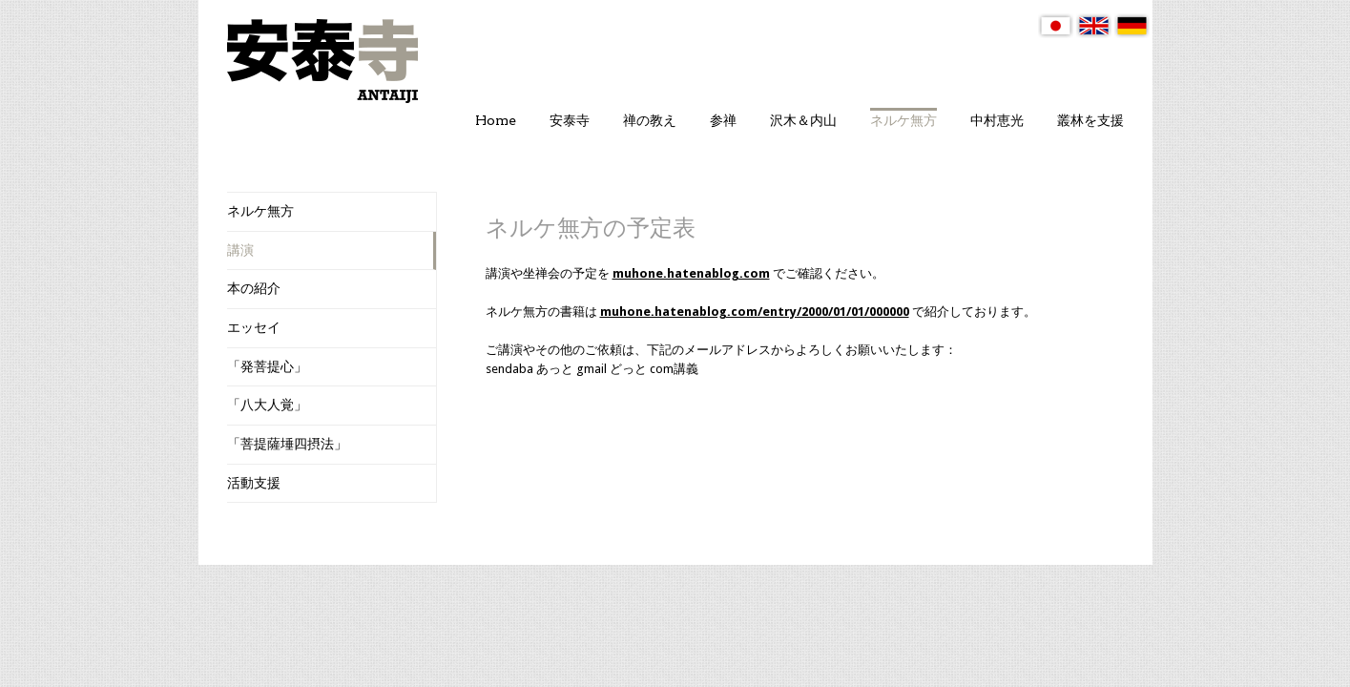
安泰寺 (570, 120)
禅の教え (649, 120)
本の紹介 (253, 288)
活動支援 (253, 482)
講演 (240, 250)
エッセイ (253, 327)
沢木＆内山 (803, 120)
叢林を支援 (1090, 120)
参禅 (723, 120)
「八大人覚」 (267, 404)
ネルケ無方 (903, 120)
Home (495, 120)
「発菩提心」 (267, 366)
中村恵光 (997, 120)
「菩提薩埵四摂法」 (287, 443)
